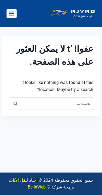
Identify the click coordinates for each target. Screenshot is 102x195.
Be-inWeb (37, 187)
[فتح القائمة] (12, 13)
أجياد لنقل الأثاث (23, 180)
